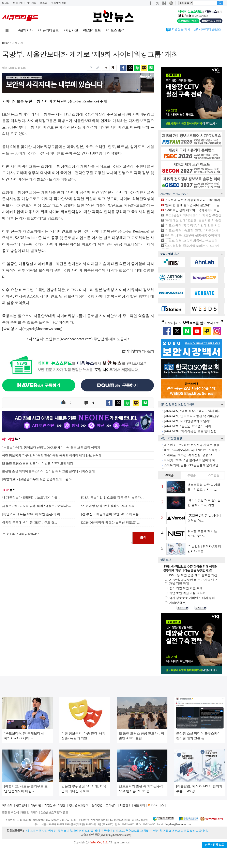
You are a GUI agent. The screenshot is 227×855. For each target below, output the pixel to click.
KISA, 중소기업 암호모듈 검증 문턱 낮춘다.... (112, 497)
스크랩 (43, 2)
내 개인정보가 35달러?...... (189, 421)
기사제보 (31, 2)
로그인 (5, 2)
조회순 (169, 475)
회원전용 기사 (181, 29)
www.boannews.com (76, 339)
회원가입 (18, 2)
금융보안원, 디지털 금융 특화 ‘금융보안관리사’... (36, 505)
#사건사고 (71, 30)
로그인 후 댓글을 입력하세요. (67, 538)
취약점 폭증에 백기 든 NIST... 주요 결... (29, 522)
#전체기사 (25, 30)
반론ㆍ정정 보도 (214, 844)
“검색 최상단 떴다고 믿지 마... (192, 411)
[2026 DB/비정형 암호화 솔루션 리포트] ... (110, 522)
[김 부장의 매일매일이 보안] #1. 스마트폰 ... (111, 514)
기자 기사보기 (138, 351)
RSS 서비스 (157, 805)
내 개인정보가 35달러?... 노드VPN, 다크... (31, 497)
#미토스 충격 (115, 30)
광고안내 (21, 805)
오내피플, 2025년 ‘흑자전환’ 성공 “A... (189, 455)
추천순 (191, 475)
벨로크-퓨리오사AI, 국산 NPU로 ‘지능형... (192, 450)
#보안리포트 (92, 30)
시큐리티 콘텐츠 (210, 29)
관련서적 (139, 805)
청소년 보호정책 (78, 805)
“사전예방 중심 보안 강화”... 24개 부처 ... (109, 505)
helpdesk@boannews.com (178, 824)
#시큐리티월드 (48, 30)
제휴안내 (125, 805)
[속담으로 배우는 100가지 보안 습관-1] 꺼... (32, 514)
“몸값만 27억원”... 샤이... (188, 426)
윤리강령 (97, 805)
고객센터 (111, 805)
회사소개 (7, 805)
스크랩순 (213, 475)
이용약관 (35, 805)
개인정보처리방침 (54, 805)
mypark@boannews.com (42, 329)
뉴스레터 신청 (58, 2)
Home (5, 43)
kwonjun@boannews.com (115, 835)
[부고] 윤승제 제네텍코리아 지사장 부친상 (193, 215)
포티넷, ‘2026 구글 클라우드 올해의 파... (190, 460)
